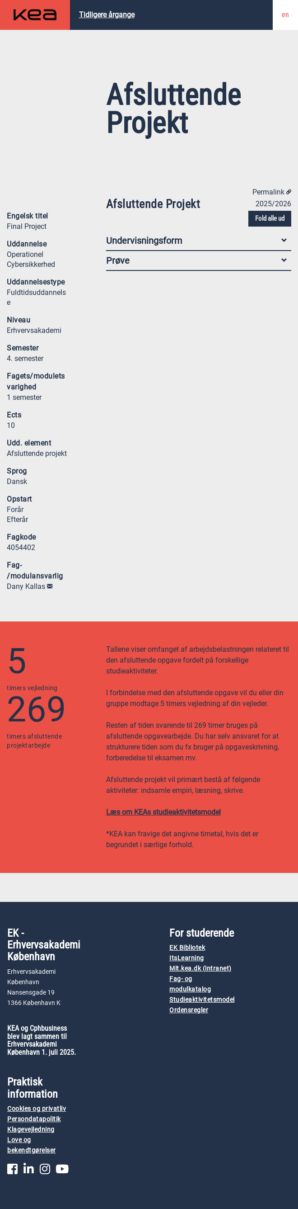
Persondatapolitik (34, 1119)
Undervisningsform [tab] (196, 240)
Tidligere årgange (107, 14)
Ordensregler (188, 1010)
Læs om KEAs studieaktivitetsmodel (163, 812)
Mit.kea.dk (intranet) (200, 968)
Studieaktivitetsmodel (202, 1000)
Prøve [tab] (196, 260)
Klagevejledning (31, 1129)
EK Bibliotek (187, 948)
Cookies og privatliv (36, 1109)
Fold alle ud (269, 218)
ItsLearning (186, 958)
